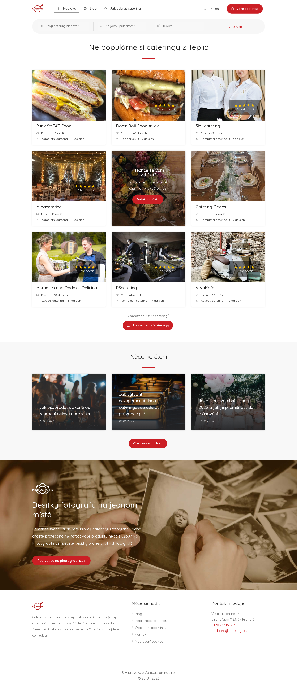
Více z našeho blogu (148, 444)
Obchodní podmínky (151, 628)
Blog (90, 8)
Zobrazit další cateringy (148, 325)
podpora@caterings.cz (229, 631)
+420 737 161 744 (223, 625)
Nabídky (66, 8)
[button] (63, 26)
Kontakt (141, 635)
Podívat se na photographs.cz (61, 561)
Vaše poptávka (244, 9)
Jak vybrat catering (122, 8)
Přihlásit (211, 9)
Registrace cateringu (151, 621)
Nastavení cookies (149, 642)
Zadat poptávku (147, 199)
